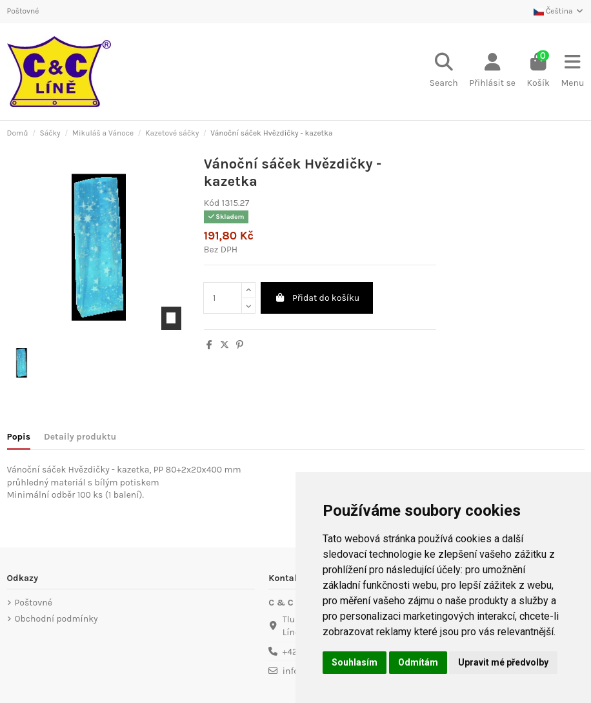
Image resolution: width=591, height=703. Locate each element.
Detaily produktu (80, 436)
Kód (211, 203)
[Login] (492, 71)
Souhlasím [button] (354, 662)
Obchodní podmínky (56, 618)
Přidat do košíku (316, 297)
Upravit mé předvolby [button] (503, 662)
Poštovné (23, 10)
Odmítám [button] (418, 662)
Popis (19, 436)
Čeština (559, 10)
